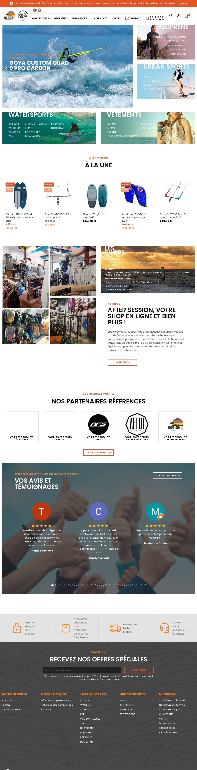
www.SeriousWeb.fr (183, 761)
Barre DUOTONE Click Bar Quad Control (58, 216)
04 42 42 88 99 (156, 19)
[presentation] (6, 66)
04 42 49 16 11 (156, 17)
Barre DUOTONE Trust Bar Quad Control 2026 (174, 216)
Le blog (6, 705)
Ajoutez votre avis (168, 475)
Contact (133, 18)
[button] (60, 106)
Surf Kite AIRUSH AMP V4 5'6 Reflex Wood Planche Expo (19, 217)
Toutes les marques (98, 452)
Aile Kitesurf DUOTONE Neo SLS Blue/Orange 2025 (134, 217)
